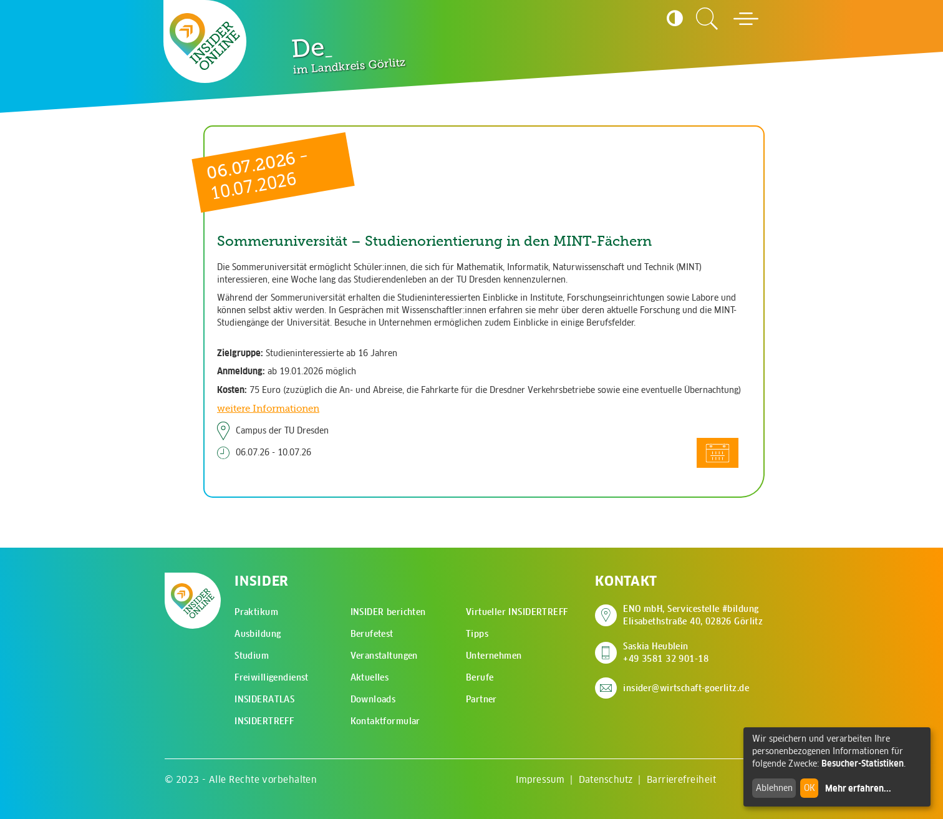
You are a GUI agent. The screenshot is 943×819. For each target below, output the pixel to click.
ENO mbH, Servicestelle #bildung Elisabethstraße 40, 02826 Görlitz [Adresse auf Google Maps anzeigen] (693, 615)
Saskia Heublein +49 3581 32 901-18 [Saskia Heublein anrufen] (665, 652)
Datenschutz (606, 779)
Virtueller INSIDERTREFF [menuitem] (517, 612)
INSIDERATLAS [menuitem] (264, 699)
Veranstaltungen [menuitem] (384, 656)
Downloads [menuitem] (373, 699)
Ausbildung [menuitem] (258, 634)
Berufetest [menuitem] (372, 634)
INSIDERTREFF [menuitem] (264, 721)
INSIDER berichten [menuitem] (388, 612)
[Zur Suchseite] (707, 18)
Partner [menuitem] (481, 699)
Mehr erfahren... (858, 788)
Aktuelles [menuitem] (370, 677)
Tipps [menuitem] (477, 634)
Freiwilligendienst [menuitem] (272, 677)
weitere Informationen (268, 408)
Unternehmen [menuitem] (494, 656)
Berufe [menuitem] (480, 677)
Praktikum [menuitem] (256, 612)
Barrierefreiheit (681, 779)
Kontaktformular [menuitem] (385, 721)
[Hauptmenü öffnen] (746, 18)
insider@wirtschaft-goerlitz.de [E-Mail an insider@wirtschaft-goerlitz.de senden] (686, 688)
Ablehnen (774, 788)
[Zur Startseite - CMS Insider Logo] (205, 41)
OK (809, 788)
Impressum (540, 779)
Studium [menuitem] (252, 656)
